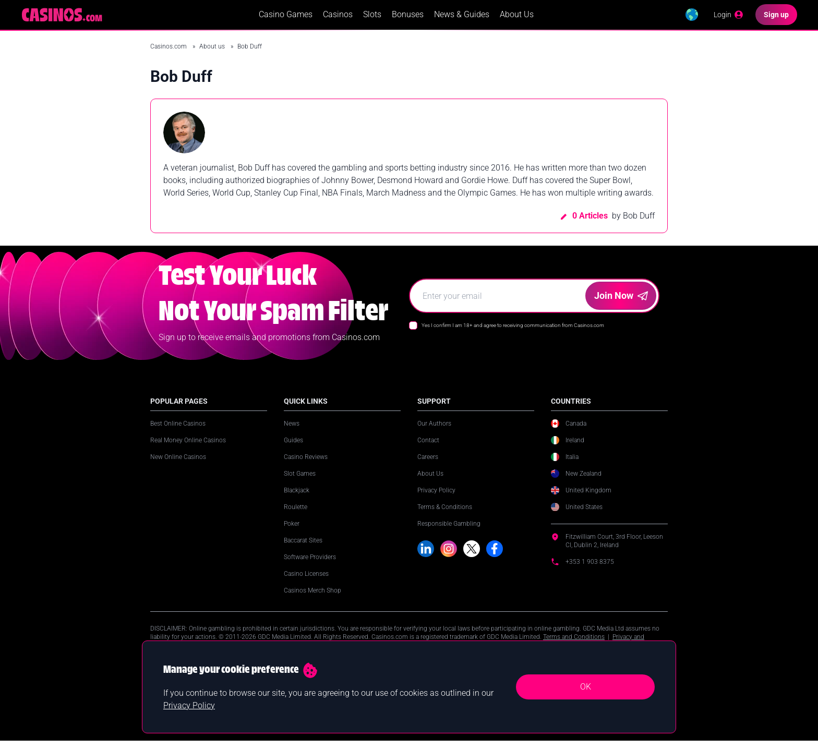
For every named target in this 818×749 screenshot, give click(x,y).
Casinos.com (169, 54)
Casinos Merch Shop (312, 598)
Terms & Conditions (444, 514)
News (291, 431)
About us (212, 54)
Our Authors (434, 431)
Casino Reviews (306, 464)
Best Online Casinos (178, 431)
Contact (428, 448)
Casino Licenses (306, 581)
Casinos (337, 18)
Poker (291, 531)
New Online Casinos (178, 464)
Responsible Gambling (448, 531)
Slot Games (300, 481)
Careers (427, 464)
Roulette (295, 514)
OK (585, 687)
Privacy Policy (436, 498)
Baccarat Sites (303, 548)
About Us (516, 18)
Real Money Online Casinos (188, 448)
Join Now (621, 303)
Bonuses (407, 18)
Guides (293, 448)
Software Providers (310, 565)
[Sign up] (776, 18)
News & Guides (460, 18)
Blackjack (296, 498)
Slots (371, 18)
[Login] (727, 18)
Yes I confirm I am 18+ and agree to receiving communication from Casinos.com (513, 333)
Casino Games (284, 18)
